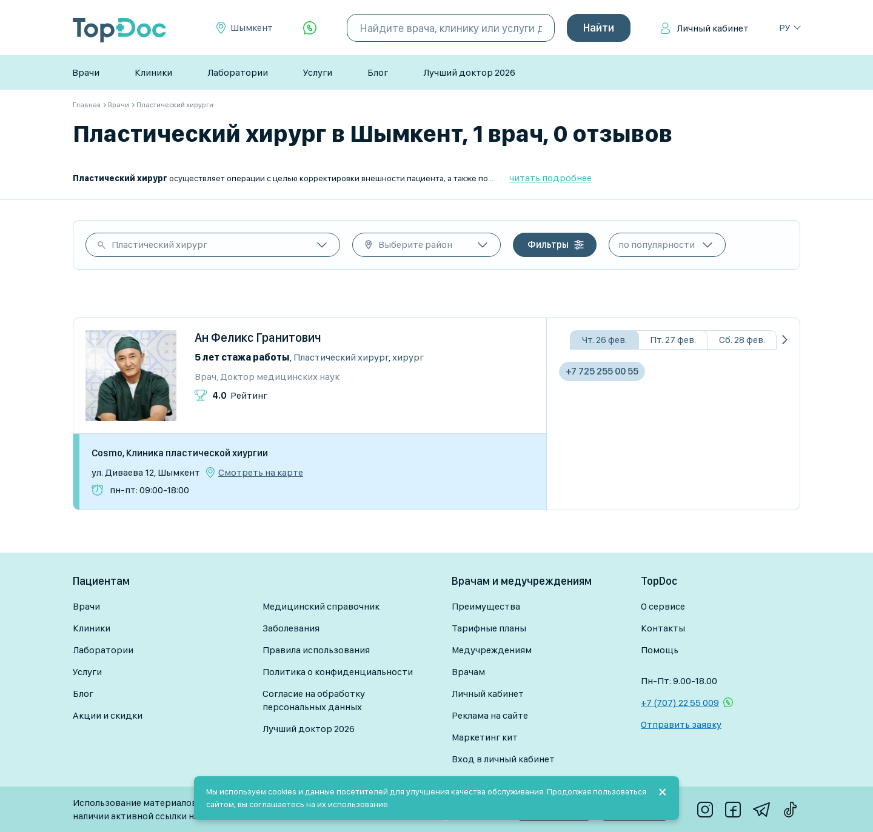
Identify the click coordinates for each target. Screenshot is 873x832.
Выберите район (415, 244)
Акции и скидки (107, 715)
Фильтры (548, 244)
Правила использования (316, 650)
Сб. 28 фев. (742, 339)
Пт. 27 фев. (673, 339)
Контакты (663, 628)
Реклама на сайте (490, 715)
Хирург (408, 357)
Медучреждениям (492, 650)
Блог (377, 72)
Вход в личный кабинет (503, 759)
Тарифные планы (489, 628)
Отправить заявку (681, 724)
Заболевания (291, 628)
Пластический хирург (159, 244)
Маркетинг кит (485, 737)
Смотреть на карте (260, 472)
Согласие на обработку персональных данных (314, 700)
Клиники (153, 72)
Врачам (468, 671)
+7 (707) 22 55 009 (680, 702)
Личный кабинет (713, 28)
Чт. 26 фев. (604, 339)
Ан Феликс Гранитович (258, 337)
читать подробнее (550, 178)
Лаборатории (237, 72)
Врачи (85, 72)
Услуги (317, 72)
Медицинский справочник (321, 606)
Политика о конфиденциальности (338, 671)
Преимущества (486, 606)
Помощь (659, 650)
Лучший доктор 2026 (469, 72)
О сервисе (663, 606)
